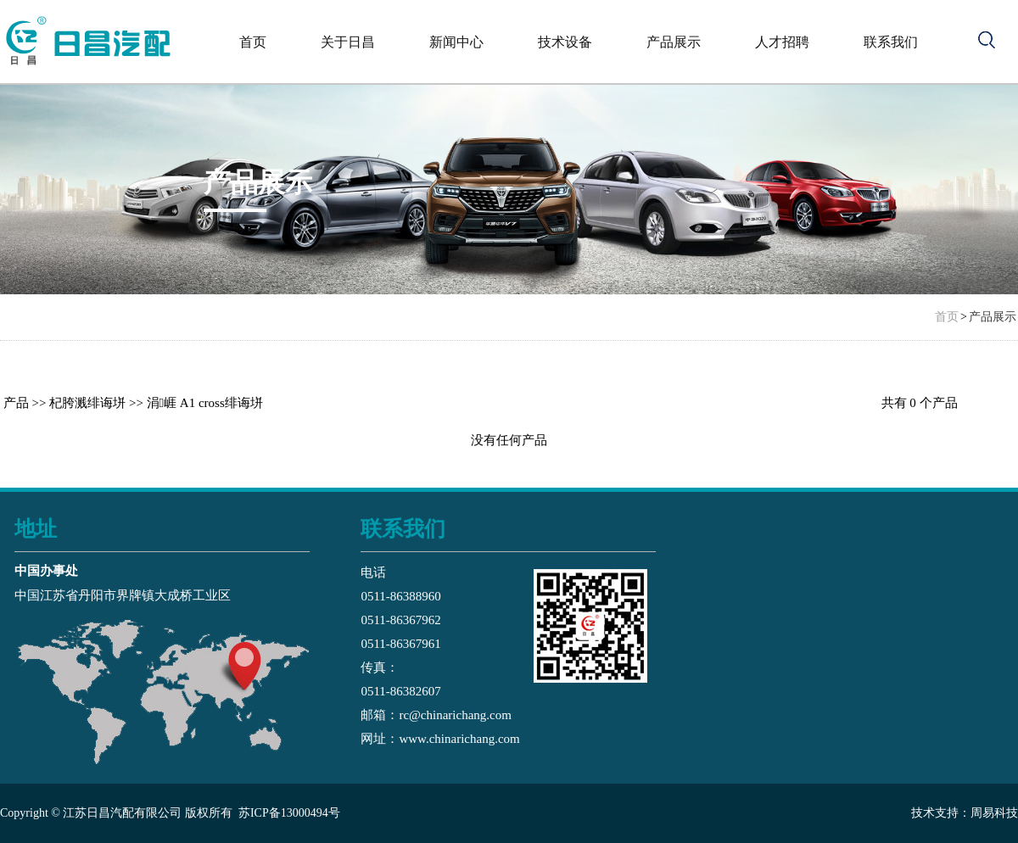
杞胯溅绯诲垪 (87, 403)
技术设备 (565, 42)
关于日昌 (348, 42)
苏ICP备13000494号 (289, 813)
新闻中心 (456, 42)
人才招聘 (782, 42)
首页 (252, 42)
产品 (16, 403)
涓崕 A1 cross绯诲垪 (205, 403)
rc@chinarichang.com (455, 715)
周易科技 (994, 813)
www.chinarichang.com (459, 738)
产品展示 (673, 42)
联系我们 (891, 42)
